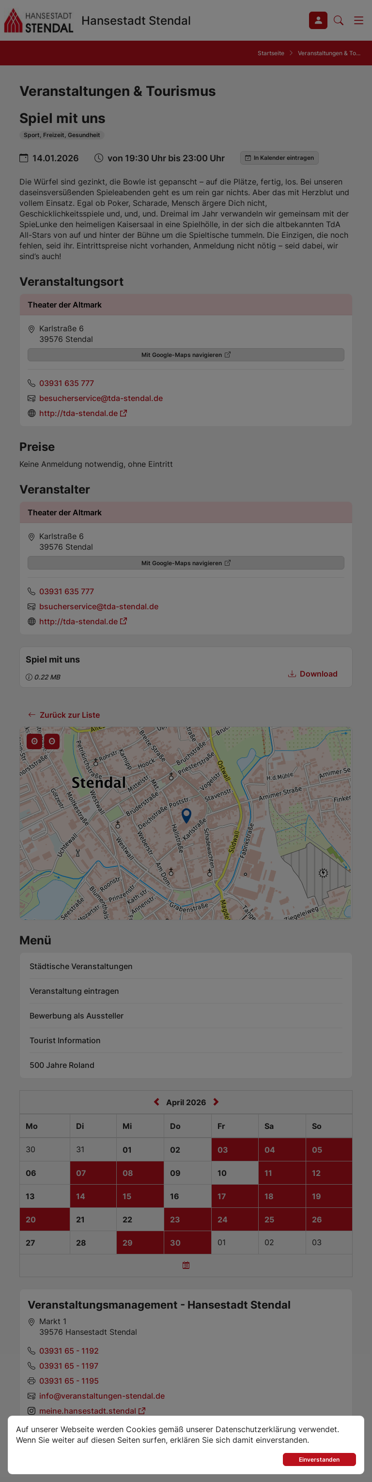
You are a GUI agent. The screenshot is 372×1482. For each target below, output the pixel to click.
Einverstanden (319, 1459)
